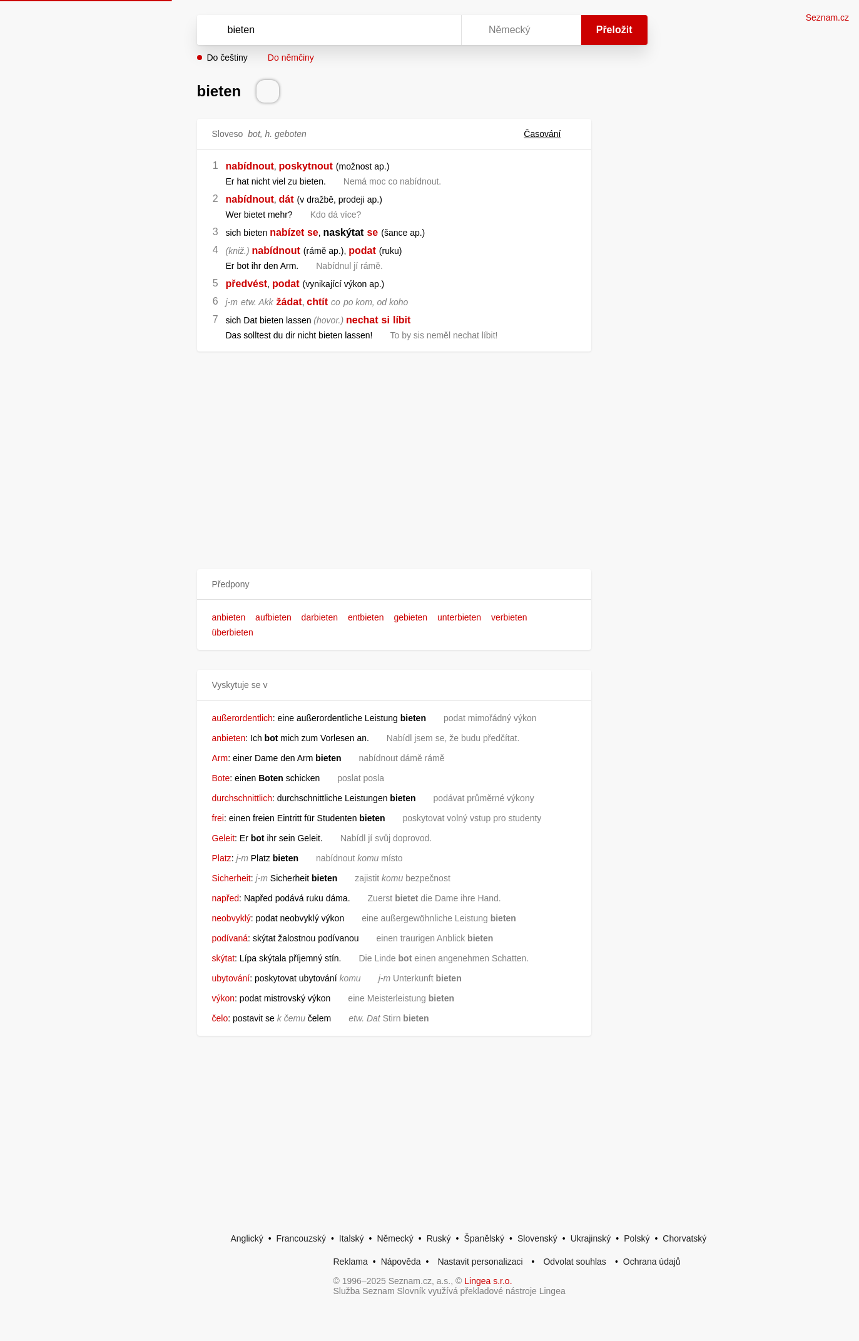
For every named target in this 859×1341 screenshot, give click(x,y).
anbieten (229, 617)
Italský (351, 1238)
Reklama (350, 1262)
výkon (223, 998)
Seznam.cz (827, 18)
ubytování (231, 978)
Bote (221, 778)
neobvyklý (231, 918)
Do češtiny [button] (227, 58)
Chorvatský (684, 1238)
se (372, 232)
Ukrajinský (591, 1238)
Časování (550, 134)
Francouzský (301, 1238)
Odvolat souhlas (574, 1262)
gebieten (410, 617)
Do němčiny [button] (291, 58)
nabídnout (250, 166)
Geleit (223, 838)
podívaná (230, 938)
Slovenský (537, 1238)
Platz (221, 858)
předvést (247, 283)
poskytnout (306, 166)
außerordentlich (242, 718)
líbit (401, 320)
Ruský (439, 1238)
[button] (394, 584)
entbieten (366, 617)
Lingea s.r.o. (488, 1281)
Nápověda (401, 1262)
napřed (226, 898)
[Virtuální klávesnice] (440, 30)
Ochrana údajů (652, 1262)
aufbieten (273, 617)
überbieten (232, 632)
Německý (395, 1238)
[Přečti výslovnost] (267, 91)
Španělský (484, 1238)
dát (286, 199)
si (386, 320)
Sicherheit (231, 878)
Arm (220, 758)
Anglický (247, 1238)
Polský (636, 1238)
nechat (362, 320)
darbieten (320, 617)
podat (362, 250)
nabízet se (294, 232)
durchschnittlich (242, 798)
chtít (317, 301)
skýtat (223, 958)
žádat (289, 301)
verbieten (509, 617)
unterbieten (459, 617)
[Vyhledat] (326, 30)
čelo (220, 1018)
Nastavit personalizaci (479, 1262)
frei (218, 818)
